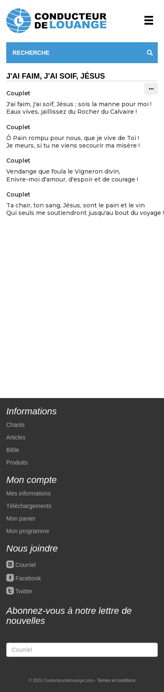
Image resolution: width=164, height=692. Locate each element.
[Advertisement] (78, 303)
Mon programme (27, 531)
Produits (17, 462)
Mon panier (20, 518)
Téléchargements (28, 506)
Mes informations (28, 493)
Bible (12, 450)
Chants (15, 424)
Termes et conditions (116, 680)
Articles (15, 437)
